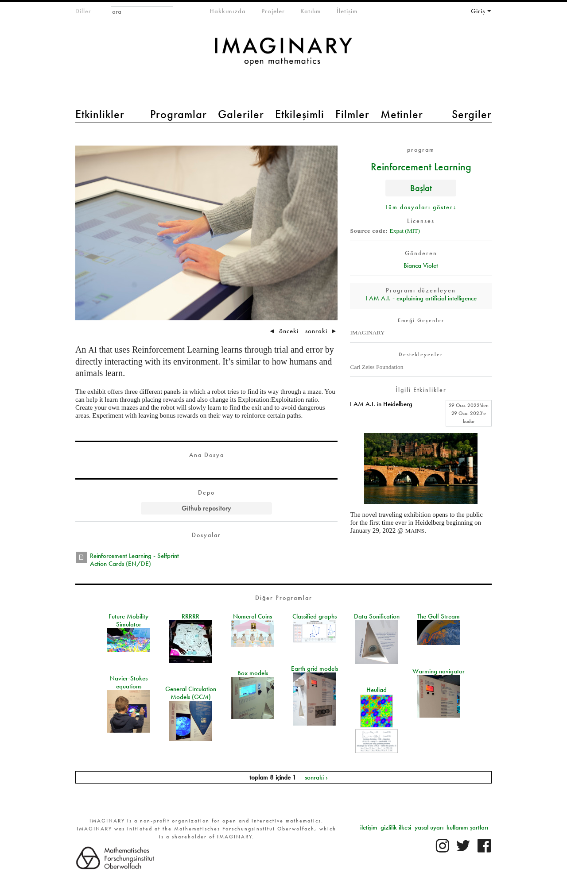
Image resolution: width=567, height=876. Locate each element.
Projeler (273, 11)
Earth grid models (314, 668)
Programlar (178, 114)
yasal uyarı (429, 827)
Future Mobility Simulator (128, 620)
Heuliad (376, 690)
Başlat (421, 187)
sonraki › (316, 777)
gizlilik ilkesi (396, 827)
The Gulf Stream (438, 616)
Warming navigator (438, 671)
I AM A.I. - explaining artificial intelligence (421, 298)
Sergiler (472, 114)
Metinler (402, 114)
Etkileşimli (299, 114)
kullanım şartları (467, 827)
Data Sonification (377, 616)
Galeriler (241, 114)
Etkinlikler (99, 114)
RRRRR (190, 616)
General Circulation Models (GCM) (190, 693)
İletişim (347, 11)
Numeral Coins (252, 616)
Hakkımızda (228, 11)
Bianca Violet (421, 265)
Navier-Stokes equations (129, 682)
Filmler (352, 114)
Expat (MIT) (404, 230)
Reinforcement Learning (421, 166)
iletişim (368, 827)
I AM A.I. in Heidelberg (381, 404)
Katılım (310, 11)
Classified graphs (314, 616)
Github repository (206, 508)
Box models (252, 673)
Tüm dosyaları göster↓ (421, 207)
